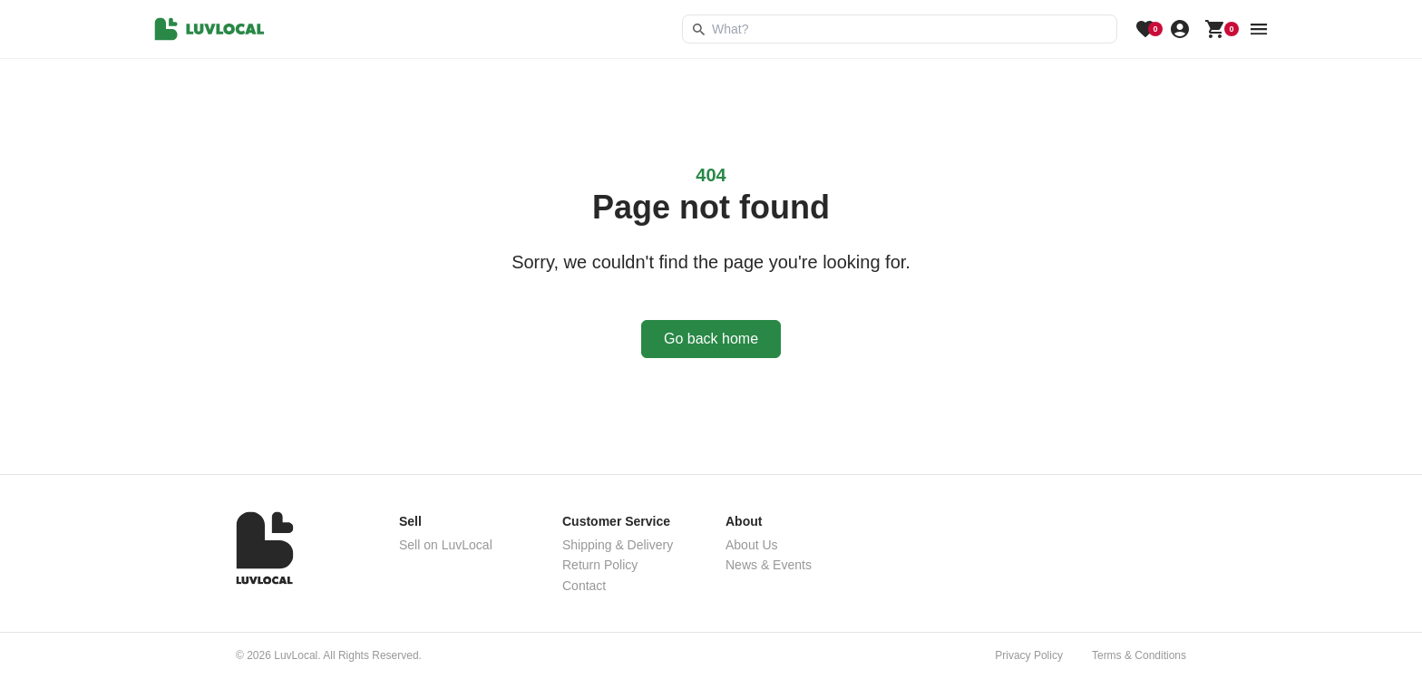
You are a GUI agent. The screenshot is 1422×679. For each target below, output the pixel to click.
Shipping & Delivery (617, 545)
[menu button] (1259, 29)
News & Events (769, 565)
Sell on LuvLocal (445, 545)
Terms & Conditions (1139, 655)
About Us (752, 545)
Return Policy (600, 565)
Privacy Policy (1029, 655)
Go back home (711, 338)
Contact (584, 585)
